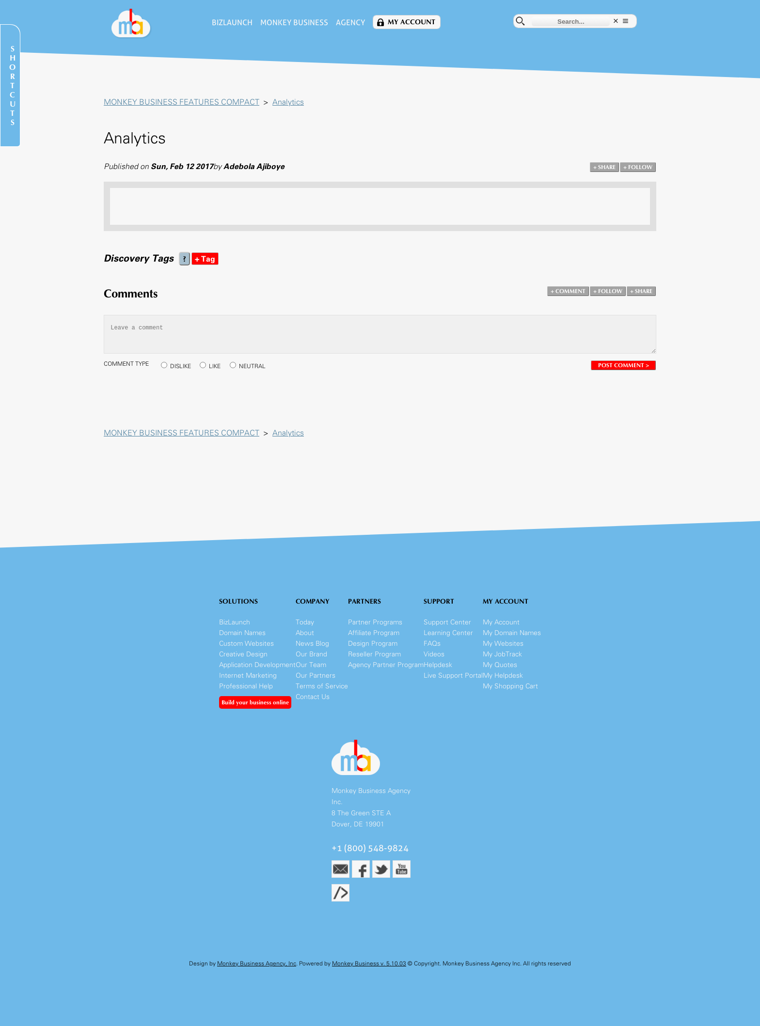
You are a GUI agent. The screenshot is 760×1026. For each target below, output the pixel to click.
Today (305, 622)
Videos (434, 654)
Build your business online (255, 702)
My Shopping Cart (510, 686)
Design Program (372, 643)
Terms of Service (322, 686)
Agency (350, 22)
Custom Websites (246, 643)
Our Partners (315, 675)
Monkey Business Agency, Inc (256, 963)
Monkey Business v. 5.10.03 (369, 963)
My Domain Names (512, 633)
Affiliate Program (373, 633)
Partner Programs (375, 622)
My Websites (503, 643)
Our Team (311, 665)
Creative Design (243, 654)
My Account (411, 22)
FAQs (432, 643)
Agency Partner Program (386, 665)
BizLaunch (232, 22)
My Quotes (500, 665)
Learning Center (448, 633)
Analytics (288, 102)
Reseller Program (374, 654)
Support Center (447, 622)
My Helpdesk (503, 675)
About (305, 633)
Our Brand (311, 654)
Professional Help (246, 686)
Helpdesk (438, 665)
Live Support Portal (453, 675)
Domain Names (242, 633)
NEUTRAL (252, 366)
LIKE (215, 366)
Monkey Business (294, 22)
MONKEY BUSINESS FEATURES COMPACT (181, 102)
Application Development (257, 665)
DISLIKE (180, 366)
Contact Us (313, 697)
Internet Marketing (248, 675)
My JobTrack (502, 654)
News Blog (312, 643)
